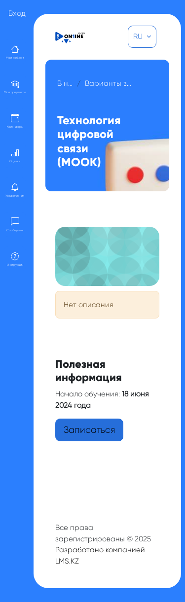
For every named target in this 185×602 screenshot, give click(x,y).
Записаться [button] (89, 430)
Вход (17, 13)
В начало (65, 83)
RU (139, 36)
